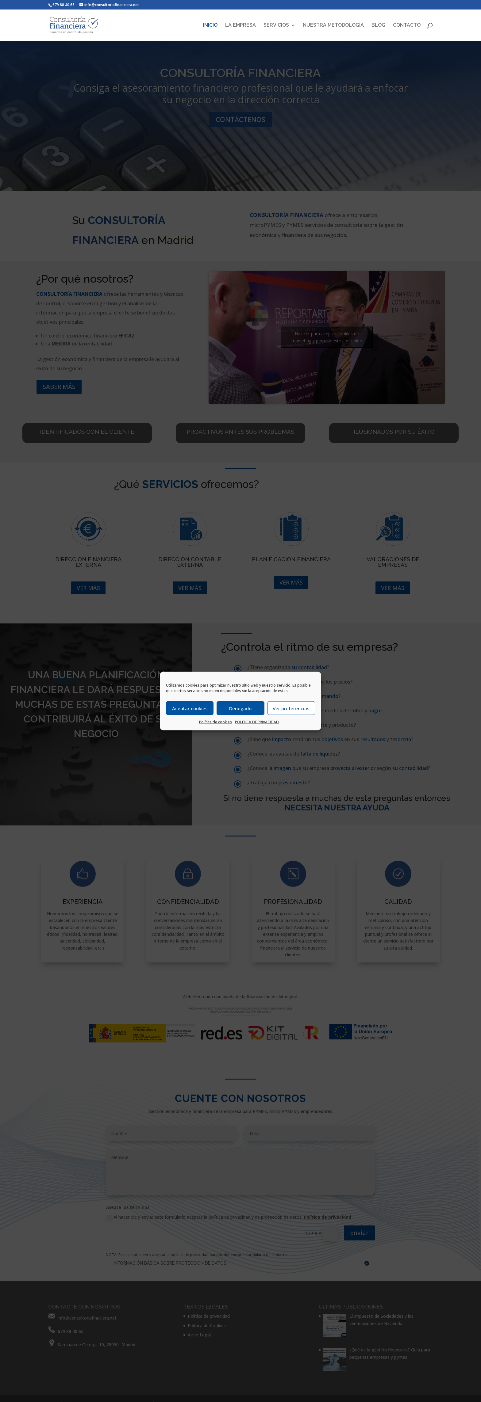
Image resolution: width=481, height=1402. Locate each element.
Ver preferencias (291, 708)
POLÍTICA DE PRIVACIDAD (257, 722)
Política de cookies (215, 722)
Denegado (240, 708)
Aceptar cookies (190, 708)
